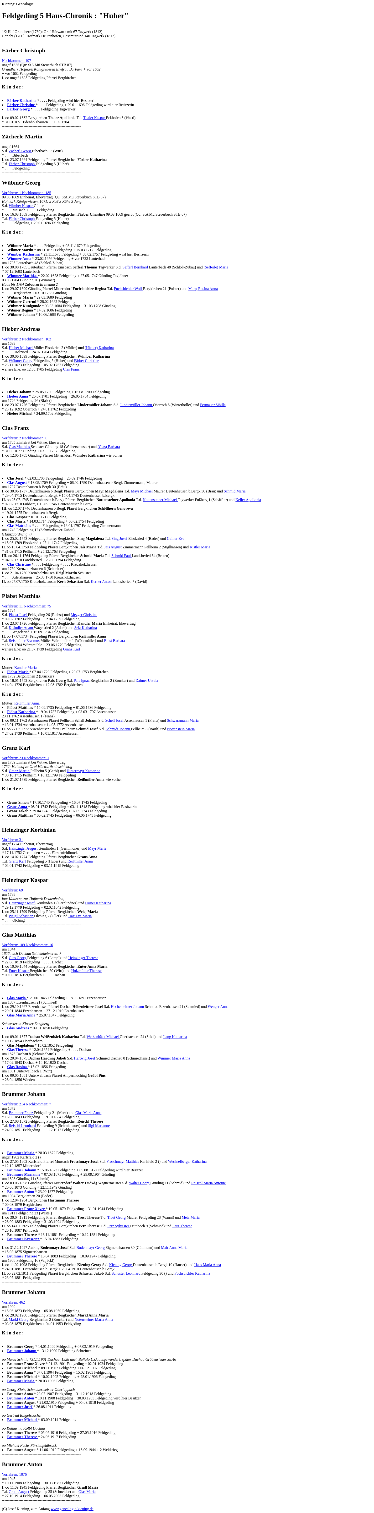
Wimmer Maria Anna (174, 1058)
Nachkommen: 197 (16, 61)
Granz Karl (71, 649)
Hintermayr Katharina (83, 771)
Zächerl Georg (20, 151)
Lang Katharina (175, 1037)
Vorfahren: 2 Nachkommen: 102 (26, 339)
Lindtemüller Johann (136, 405)
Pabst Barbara (114, 641)
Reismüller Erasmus (25, 641)
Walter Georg (140, 1183)
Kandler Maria (25, 668)
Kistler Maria (200, 547)
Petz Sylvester (118, 1226)
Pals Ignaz (82, 680)
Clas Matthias (20, 447)
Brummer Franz (21, 1113)
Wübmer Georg (21, 361)
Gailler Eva (175, 538)
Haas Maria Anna (207, 1265)
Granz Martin (20, 771)
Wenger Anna (218, 1007)
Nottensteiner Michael (160, 500)
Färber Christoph (22, 164)
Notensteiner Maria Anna (93, 1319)
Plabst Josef (18, 615)
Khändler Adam (21, 628)
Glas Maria (87, 1492)
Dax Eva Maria (80, 916)
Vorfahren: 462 (13, 1302)
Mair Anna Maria (174, 1247)
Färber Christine (86, 361)
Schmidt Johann (118, 729)
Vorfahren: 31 (12, 840)
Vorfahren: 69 (12, 890)
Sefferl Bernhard (136, 267)
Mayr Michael (142, 491)
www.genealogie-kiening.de (72, 1509)
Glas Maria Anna (88, 1113)
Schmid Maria (234, 491)
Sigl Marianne (99, 1126)
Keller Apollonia (248, 500)
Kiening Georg (121, 1265)
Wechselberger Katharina (187, 1161)
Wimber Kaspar (21, 206)
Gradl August (19, 1492)
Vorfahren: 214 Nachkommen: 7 (26, 1104)
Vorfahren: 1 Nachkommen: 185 (26, 193)
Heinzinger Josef (22, 903)
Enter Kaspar (19, 971)
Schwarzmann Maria (183, 720)
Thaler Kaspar (94, 118)
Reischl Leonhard (23, 1126)
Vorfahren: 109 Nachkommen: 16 (27, 945)
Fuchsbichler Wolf (128, 289)
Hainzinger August (23, 848)
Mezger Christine (84, 615)
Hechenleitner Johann (128, 1007)
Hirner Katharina (98, 903)
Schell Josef (114, 720)
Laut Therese (182, 1226)
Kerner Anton (102, 581)
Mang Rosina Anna (203, 289)
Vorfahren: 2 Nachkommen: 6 (24, 438)
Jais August (113, 547)
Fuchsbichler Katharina (192, 1273)
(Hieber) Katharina (99, 348)
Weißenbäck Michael (103, 1037)
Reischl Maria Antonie (208, 1183)
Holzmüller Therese (86, 971)
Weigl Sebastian (21, 916)
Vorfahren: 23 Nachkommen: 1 (25, 758)
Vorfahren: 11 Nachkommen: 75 (26, 606)
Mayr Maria (97, 848)
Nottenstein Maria (181, 729)
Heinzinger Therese (83, 958)
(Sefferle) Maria (216, 267)
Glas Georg (18, 958)
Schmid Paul (121, 556)
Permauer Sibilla (213, 405)
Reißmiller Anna (27, 703)
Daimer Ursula (146, 680)
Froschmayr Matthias (123, 1161)
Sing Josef (120, 538)
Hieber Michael (21, 348)
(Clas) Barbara (109, 447)
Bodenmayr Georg (91, 1247)
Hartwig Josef (85, 1058)
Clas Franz (71, 369)
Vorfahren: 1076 (14, 1474)
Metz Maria (191, 1217)
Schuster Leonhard (126, 1273)
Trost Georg (117, 1217)
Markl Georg (19, 1319)
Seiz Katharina (85, 628)
